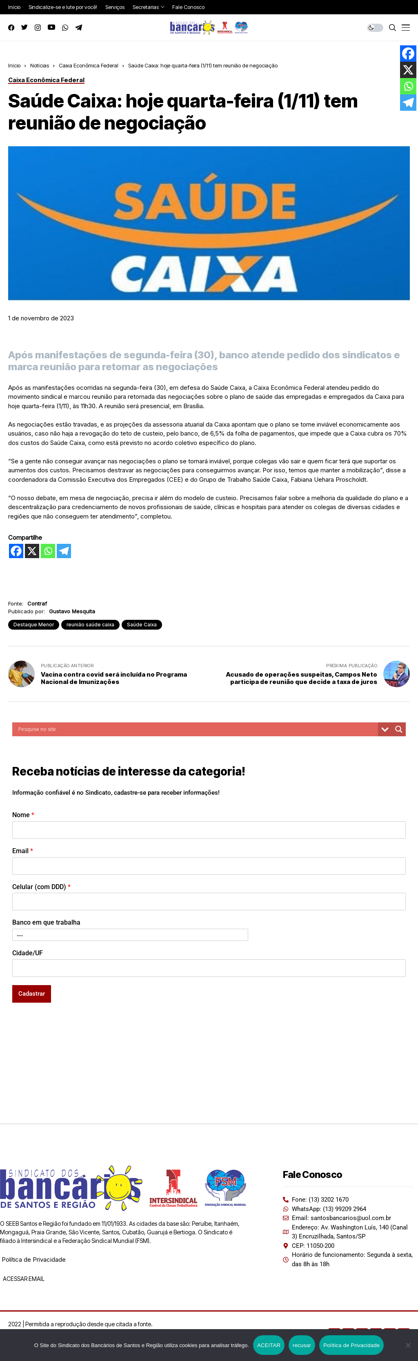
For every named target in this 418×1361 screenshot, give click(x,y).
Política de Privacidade (34, 1259)
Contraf (37, 603)
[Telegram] (64, 551)
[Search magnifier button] (399, 729)
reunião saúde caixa (90, 624)
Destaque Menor (33, 624)
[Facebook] (16, 551)
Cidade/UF (27, 953)
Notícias (39, 65)
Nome (23, 815)
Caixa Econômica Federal (88, 65)
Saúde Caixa (142, 624)
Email (22, 851)
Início (14, 65)
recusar (302, 1345)
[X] (32, 551)
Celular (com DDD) (41, 887)
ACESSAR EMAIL (23, 1278)
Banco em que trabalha (46, 922)
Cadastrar (31, 993)
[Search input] (197, 729)
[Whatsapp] (48, 551)
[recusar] (408, 1345)
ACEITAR (268, 1345)
